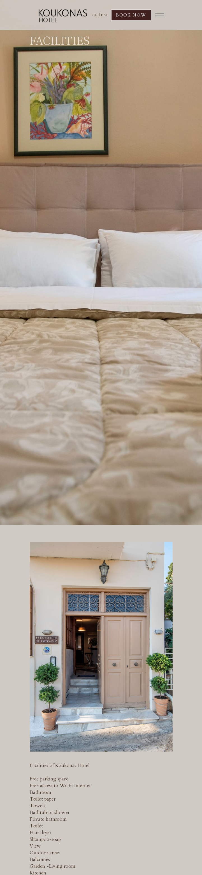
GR (95, 15)
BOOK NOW (131, 15)
